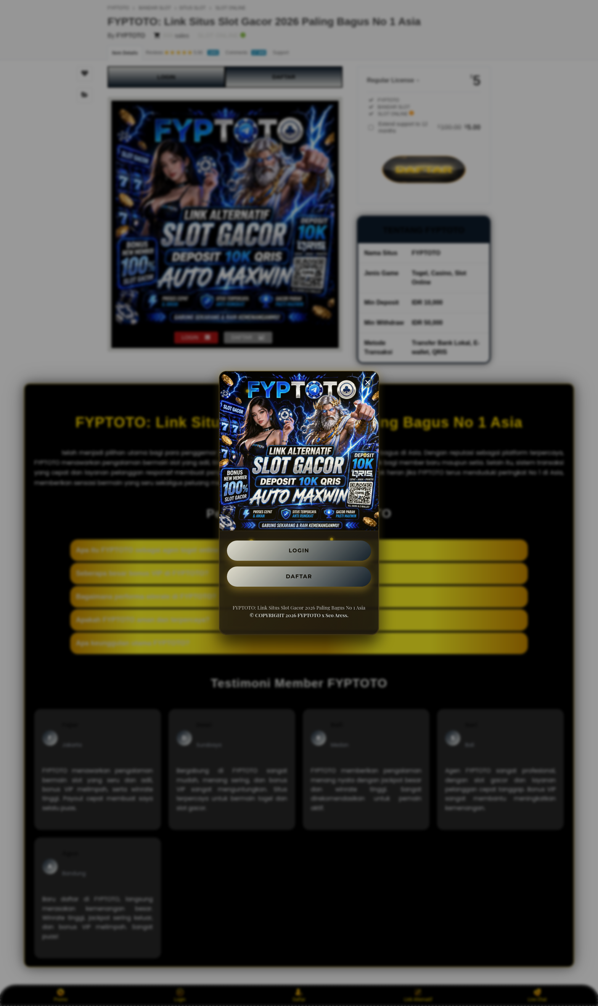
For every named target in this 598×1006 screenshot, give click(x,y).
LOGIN (299, 549)
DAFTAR (299, 577)
